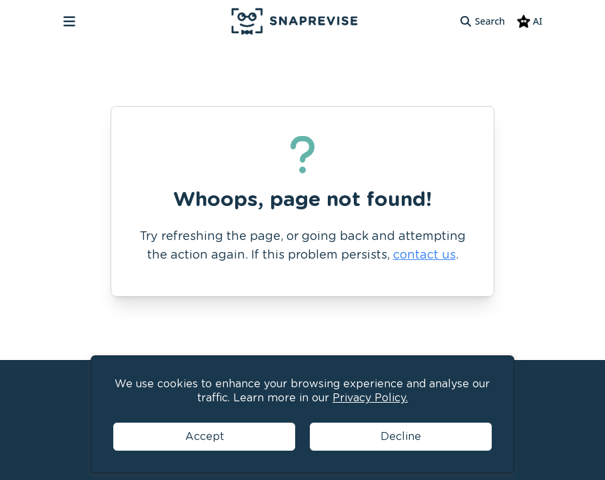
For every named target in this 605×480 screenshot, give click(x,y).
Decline (400, 436)
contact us (424, 254)
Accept (204, 436)
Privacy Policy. (370, 397)
